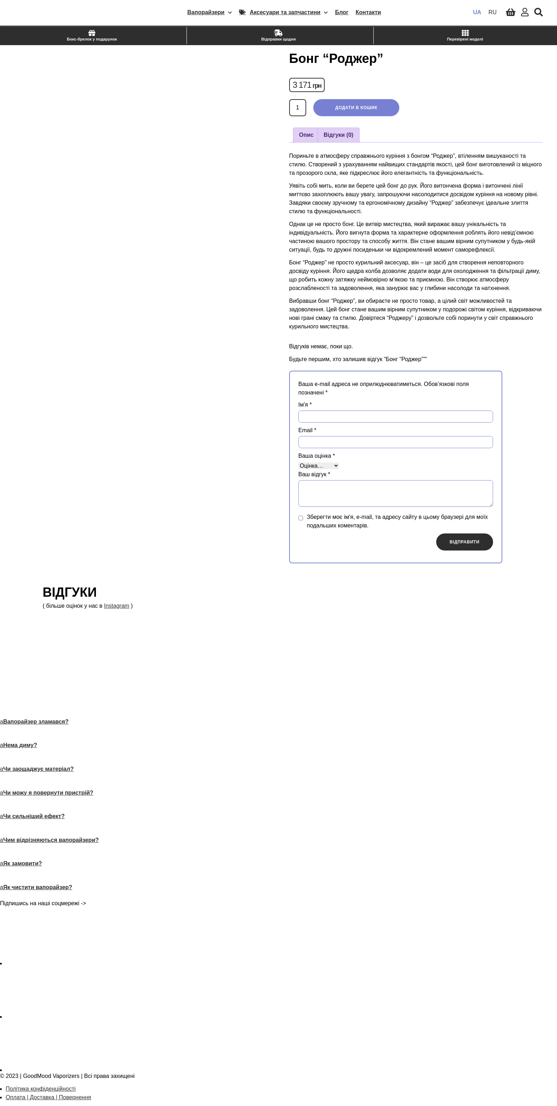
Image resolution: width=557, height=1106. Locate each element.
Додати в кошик (356, 107)
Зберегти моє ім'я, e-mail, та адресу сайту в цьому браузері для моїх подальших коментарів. (397, 521)
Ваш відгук (314, 474)
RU (492, 12)
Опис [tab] (306, 135)
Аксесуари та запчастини (289, 12)
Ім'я (305, 405)
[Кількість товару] (298, 108)
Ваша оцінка (316, 456)
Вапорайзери (209, 12)
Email (307, 430)
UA (477, 12)
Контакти (368, 12)
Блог (341, 12)
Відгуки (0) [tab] (338, 135)
